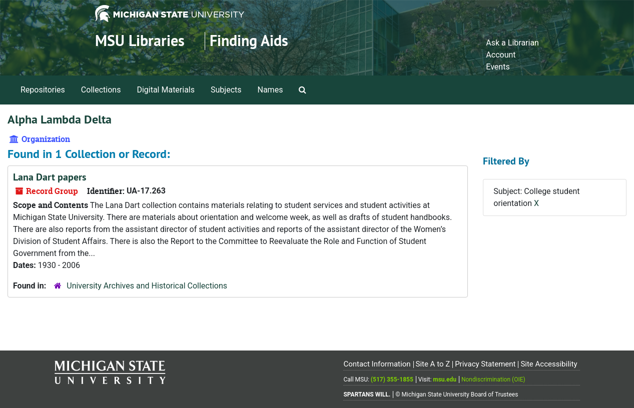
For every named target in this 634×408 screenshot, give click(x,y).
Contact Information (376, 364)
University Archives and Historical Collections (147, 285)
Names (270, 89)
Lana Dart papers (49, 177)
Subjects (226, 89)
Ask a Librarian (512, 43)
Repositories (43, 89)
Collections (101, 89)
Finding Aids (249, 40)
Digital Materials (166, 89)
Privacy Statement (485, 364)
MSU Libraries (140, 40)
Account (500, 55)
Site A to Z (432, 364)
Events (497, 67)
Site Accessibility (548, 364)
